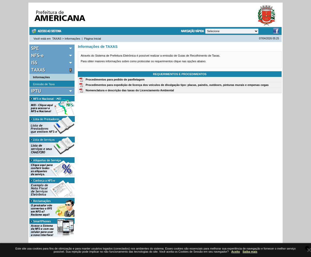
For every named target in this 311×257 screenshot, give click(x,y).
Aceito (235, 251)
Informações (72, 38)
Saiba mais (249, 251)
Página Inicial (92, 38)
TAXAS (56, 38)
